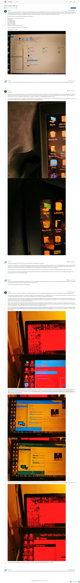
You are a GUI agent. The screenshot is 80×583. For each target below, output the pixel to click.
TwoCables (9, 80)
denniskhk (9, 10)
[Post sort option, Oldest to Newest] (69, 8)
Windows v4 (8, 7)
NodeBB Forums (41, 580)
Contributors (46, 580)
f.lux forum (10, 1)
